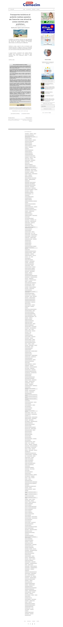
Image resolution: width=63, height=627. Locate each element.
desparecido (31, 278)
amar (34, 157)
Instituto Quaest (32, 390)
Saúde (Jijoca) (30, 564)
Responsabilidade (32, 557)
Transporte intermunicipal (29, 589)
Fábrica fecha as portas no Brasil (30, 309)
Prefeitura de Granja (33, 529)
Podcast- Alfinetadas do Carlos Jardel (30, 497)
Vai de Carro (34, 599)
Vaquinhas (27, 600)
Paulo (29, 477)
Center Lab (32, 222)
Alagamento (31, 147)
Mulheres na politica (28, 441)
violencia (31, 609)
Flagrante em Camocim (29, 335)
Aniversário (33, 160)
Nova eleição (31, 450)
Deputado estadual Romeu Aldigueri (31, 275)
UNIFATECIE (31, 593)
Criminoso (27, 261)
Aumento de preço (28, 173)
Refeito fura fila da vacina (29, 553)
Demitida (26, 272)
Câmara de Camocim (28, 199)
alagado (26, 147)
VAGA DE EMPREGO (28, 599)
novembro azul (27, 451)
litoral (32, 412)
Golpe (32, 346)
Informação (31, 384)
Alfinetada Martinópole (29, 154)
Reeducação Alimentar (29, 551)
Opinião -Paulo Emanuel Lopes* (30, 463)
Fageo (34, 310)
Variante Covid (32, 600)
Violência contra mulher (29, 612)
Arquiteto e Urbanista (28, 164)
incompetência (27, 382)
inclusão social (31, 381)
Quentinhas (34, 544)
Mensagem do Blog (34, 421)
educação (26, 288)
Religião (26, 557)
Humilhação (32, 368)
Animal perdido (27, 160)
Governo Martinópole (28, 358)
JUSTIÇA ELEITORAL (28, 403)
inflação (26, 384)
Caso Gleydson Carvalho (29, 218)
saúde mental (27, 567)
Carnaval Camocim (28, 212)
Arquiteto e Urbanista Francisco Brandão (30, 167)
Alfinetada (27, 148)
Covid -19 (34, 255)
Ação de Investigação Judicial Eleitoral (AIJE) (30, 136)
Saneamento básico (33, 563)
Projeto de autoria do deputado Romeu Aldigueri (30, 537)
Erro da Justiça (27, 303)
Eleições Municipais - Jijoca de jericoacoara (30, 291)
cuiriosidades (32, 261)
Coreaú (34, 252)
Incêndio (26, 381)
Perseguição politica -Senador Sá (30, 483)
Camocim (26, 202)
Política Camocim (28, 516)
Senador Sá (27, 570)
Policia (30, 499)
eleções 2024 (31, 288)
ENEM (31, 296)
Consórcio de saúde (28, 252)
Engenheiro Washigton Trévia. (30, 300)
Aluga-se (31, 157)
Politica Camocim (28, 515)
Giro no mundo (27, 346)
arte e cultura (33, 169)
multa (34, 441)
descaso (26, 278)
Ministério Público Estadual (29, 424)
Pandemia (35, 474)
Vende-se (30, 602)
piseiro (30, 487)
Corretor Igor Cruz (28, 255)
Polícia (33, 499)
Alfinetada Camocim (28, 151)
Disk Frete (30, 281)
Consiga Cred (27, 249)
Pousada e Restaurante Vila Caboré (31, 526)
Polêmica (26, 499)
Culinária (26, 262)
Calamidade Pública (28, 198)
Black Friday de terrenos (29, 189)
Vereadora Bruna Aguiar (29, 606)
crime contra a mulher (29, 259)
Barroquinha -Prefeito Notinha (30, 185)
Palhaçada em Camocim (29, 474)
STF (31, 576)
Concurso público (28, 243)
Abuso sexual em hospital (29, 135)
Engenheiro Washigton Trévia (30, 299)
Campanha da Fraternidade (29, 208)
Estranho (32, 306)
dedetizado (27, 271)
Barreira (26, 179)
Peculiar (32, 477)
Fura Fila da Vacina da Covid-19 (30, 342)
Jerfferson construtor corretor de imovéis (30, 399)
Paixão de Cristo (28, 473)
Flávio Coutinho (27, 336)
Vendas (26, 602)
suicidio (34, 576)
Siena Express (33, 573)
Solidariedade (27, 576)
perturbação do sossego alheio (30, 486)
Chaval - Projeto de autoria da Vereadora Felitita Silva (30, 227)
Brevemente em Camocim (29, 192)
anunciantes (27, 161)
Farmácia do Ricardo (28, 319)
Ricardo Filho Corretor (29, 560)
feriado (26, 329)
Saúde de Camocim (34, 566)
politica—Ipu (33, 522)
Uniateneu (26, 593)
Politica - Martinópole (28, 509)
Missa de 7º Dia (27, 428)
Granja (34, 359)
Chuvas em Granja (28, 230)
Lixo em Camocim (28, 414)
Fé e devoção (34, 326)
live (35, 412)
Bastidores (32, 186)
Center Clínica (27, 222)
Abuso (35, 133)
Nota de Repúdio (27, 447)
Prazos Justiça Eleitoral (29, 528)
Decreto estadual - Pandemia (30, 268)
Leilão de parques (28, 409)
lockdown (26, 415)
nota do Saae (33, 447)
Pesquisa (26, 487)
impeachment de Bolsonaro (29, 378)
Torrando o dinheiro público (30, 583)
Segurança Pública (34, 567)
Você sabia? (27, 613)
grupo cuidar (27, 362)
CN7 (32, 233)
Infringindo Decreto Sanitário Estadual (30, 388)
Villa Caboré (27, 609)
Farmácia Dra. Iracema (28, 322)
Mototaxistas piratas (28, 438)
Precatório (27, 529)
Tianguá (31, 580)
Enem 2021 (26, 297)
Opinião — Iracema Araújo (29, 464)
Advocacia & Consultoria (29, 141)
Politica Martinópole (28, 519)
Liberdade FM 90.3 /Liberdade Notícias (30, 411)
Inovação (26, 390)
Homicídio (31, 365)
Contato (37, 9)
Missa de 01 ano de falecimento (30, 427)
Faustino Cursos (28, 326)
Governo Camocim (28, 349)
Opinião (32, 457)
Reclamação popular (33, 550)
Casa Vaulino (35, 215)
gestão (36, 345)
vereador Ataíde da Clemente (30, 603)
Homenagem (27, 365)
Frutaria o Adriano (28, 339)
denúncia (30, 272)
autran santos (34, 173)
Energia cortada (32, 297)
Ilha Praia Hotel (33, 372)
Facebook (33, 9)
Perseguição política (28, 480)
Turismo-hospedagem (32, 590)
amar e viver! (27, 158)
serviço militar (27, 573)
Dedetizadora (32, 271)
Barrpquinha (27, 186)
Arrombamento (27, 169)
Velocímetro (28, 9)
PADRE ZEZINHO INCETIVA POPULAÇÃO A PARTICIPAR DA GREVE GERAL (49, 84)
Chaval (32, 225)
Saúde (26, 564)
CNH (34, 233)
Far (35, 316)
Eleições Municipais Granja (29, 293)
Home (24, 9)
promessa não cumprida (29, 540)
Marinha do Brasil (28, 418)
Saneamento (27, 563)
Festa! (33, 329)
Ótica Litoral (27, 470)
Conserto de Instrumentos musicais (29, 248)
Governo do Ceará (28, 352)
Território (27, 580)
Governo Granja (34, 355)
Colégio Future (27, 234)
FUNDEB (33, 339)
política (26, 502)
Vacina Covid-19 (27, 596)
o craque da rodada (28, 454)
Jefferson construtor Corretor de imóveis (31, 397)
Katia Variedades (28, 406)
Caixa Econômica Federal (29, 196)
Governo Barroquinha (28, 348)
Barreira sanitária (32, 179)
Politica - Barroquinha (29, 503)
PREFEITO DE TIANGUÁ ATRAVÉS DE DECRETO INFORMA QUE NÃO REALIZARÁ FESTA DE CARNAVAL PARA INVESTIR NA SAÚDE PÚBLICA (48, 88)
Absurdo (31, 133)
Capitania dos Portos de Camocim (30, 209)
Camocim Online (27, 205)
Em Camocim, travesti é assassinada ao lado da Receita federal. (49, 92)
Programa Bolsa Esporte (29, 535)
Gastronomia (31, 345)
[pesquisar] (48, 112)
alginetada (27, 157)
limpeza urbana (27, 412)
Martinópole (34, 418)
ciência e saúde (27, 233)
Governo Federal (28, 355)
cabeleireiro (27, 195)
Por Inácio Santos (28, 525)
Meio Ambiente (27, 421)
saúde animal (27, 566)
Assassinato (27, 172)
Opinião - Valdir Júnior (29, 461)
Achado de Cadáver (28, 138)
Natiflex (26, 444)
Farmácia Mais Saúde (28, 323)
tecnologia (27, 577)
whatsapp (31, 613)
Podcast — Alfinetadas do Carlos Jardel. (30, 494)
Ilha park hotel (27, 372)
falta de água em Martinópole (30, 313)
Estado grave (27, 306)
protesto (31, 541)
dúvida (33, 284)
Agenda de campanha (28, 144)
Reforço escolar (28, 554)
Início (25, 621)
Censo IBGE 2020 (33, 221)
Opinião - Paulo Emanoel (29, 460)
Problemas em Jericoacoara (29, 532)
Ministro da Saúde (28, 425)
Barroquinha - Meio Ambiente (30, 183)
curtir (32, 265)
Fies (30, 332)
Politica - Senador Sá (28, 512)
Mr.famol (34, 438)
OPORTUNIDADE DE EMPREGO (29, 467)
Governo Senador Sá (28, 359)
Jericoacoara (27, 400)
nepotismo (35, 444)
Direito (26, 281)
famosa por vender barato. (29, 316)
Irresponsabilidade (28, 393)
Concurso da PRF (28, 240)
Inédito (32, 382)
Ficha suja (27, 332)
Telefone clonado (33, 577)
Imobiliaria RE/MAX (28, 375)
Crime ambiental (27, 258)
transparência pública (28, 586)
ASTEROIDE (32, 172)
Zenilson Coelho (28, 615)
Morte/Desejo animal (28, 434)
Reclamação (27, 550)
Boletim (36, 189)
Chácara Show (27, 225)
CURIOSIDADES (31, 262)
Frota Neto (33, 336)
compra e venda (32, 237)
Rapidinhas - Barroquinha (29, 547)
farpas (34, 323)
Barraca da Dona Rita (28, 176)
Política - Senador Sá (32, 502)
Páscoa (26, 477)
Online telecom (27, 457)
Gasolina (26, 345)
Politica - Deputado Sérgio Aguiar (30, 506)
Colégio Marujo (27, 236)
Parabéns (32, 476)
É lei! (33, 285)
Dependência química (28, 274)
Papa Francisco (27, 476)
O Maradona (35, 454)
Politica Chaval (34, 516)
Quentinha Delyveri (28, 544)
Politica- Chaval (27, 522)
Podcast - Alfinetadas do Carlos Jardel (30, 492)
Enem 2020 (34, 296)
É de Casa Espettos (28, 285)
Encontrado (27, 296)
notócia (26, 450)
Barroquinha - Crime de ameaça (30, 182)
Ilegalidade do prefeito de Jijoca (30, 371)
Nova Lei (35, 450)
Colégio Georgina (34, 234)
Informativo (35, 385)
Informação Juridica (28, 385)
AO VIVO (31, 161)
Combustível (27, 237)
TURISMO (26, 590)
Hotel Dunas (27, 368)
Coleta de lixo (33, 236)
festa (30, 329)
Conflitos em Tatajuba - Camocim (30, 246)
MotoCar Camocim (28, 437)
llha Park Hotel (34, 414)
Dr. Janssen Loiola (28, 284)
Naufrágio (30, 444)
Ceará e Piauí (27, 221)
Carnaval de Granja (28, 215)
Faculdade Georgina (28, 310)
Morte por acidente (28, 431)
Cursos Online (27, 265)
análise (31, 158)
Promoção (26, 541)
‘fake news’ (27, 133)
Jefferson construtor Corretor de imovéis (31, 395)
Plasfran (26, 490)
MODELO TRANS (33, 428)
